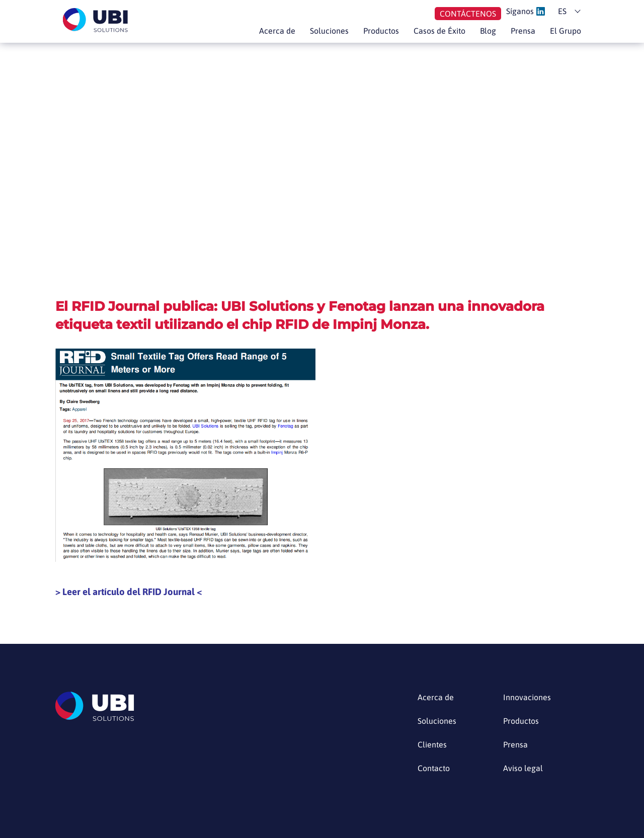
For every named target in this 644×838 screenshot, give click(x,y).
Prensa (523, 30)
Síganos (525, 11)
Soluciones (329, 30)
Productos (381, 30)
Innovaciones (527, 697)
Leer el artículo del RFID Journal (128, 591)
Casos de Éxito (439, 30)
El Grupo (565, 30)
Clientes (432, 744)
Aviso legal (523, 768)
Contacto (434, 768)
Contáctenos (468, 13)
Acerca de (277, 30)
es (562, 11)
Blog (488, 30)
